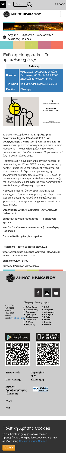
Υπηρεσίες (30, 325)
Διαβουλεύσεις (32, 317)
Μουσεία (47, 325)
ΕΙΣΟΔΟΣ (60, 4)
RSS (8, 407)
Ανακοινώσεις (31, 310)
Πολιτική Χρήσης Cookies (33, 441)
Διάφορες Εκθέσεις (20, 39)
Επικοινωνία (12, 372)
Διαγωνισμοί (31, 312)
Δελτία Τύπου (31, 307)
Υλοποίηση (37, 379)
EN (9, 4)
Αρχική (12, 34)
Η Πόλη (47, 317)
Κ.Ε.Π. (46, 307)
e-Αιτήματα (48, 315)
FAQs (8, 400)
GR (3, 4)
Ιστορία (47, 320)
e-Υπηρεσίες (49, 312)
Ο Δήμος (29, 322)
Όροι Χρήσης (13, 379)
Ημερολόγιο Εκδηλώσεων (35, 34)
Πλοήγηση (11, 393)
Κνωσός (47, 322)
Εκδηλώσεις (31, 320)
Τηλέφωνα (48, 310)
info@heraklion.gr (17, 318)
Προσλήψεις (31, 315)
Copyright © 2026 (38, 374)
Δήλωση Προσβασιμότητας (15, 388)
